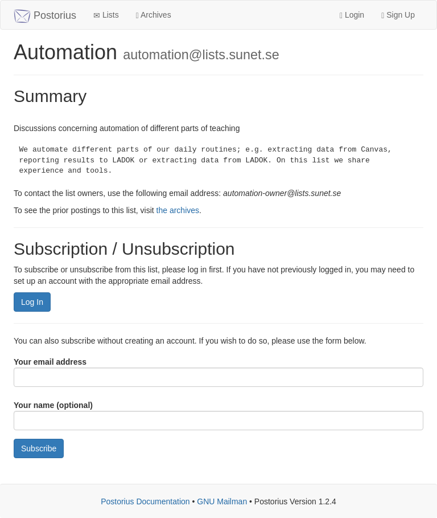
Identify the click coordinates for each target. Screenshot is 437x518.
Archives (153, 15)
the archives (177, 210)
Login (352, 15)
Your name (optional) (53, 405)
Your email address (50, 361)
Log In (32, 302)
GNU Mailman (222, 501)
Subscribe (38, 448)
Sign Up (398, 15)
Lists (106, 15)
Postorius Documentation (145, 501)
